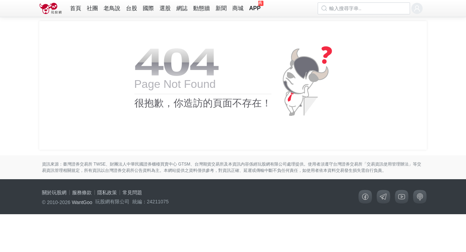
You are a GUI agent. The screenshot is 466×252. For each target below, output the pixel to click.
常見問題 (132, 192)
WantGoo (82, 202)
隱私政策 (107, 192)
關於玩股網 (54, 192)
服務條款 (82, 192)
